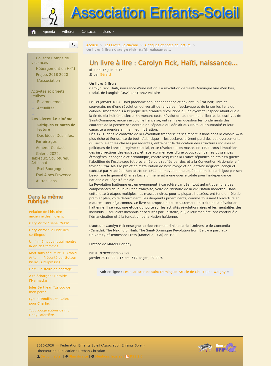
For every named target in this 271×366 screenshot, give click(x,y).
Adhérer (68, 31)
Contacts (88, 31)
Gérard (105, 74)
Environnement (50, 102)
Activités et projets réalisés (47, 93)
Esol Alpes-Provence (53, 175)
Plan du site (76, 356)
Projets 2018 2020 (52, 75)
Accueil (92, 45)
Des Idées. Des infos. (55, 136)
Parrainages (46, 142)
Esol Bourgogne (51, 169)
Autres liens (46, 181)
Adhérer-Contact (50, 148)
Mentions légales (106, 356)
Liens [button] (108, 31)
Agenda (49, 31)
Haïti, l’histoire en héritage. (51, 269)
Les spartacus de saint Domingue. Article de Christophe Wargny (174, 272)
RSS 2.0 (134, 356)
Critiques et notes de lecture (168, 45)
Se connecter (49, 356)
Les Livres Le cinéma (121, 45)
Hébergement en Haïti (55, 69)
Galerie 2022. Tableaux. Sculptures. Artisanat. (50, 158)
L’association (48, 81)
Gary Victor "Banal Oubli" (49, 223)
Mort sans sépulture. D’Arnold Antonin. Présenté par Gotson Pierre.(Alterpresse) (53, 257)
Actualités (45, 108)
